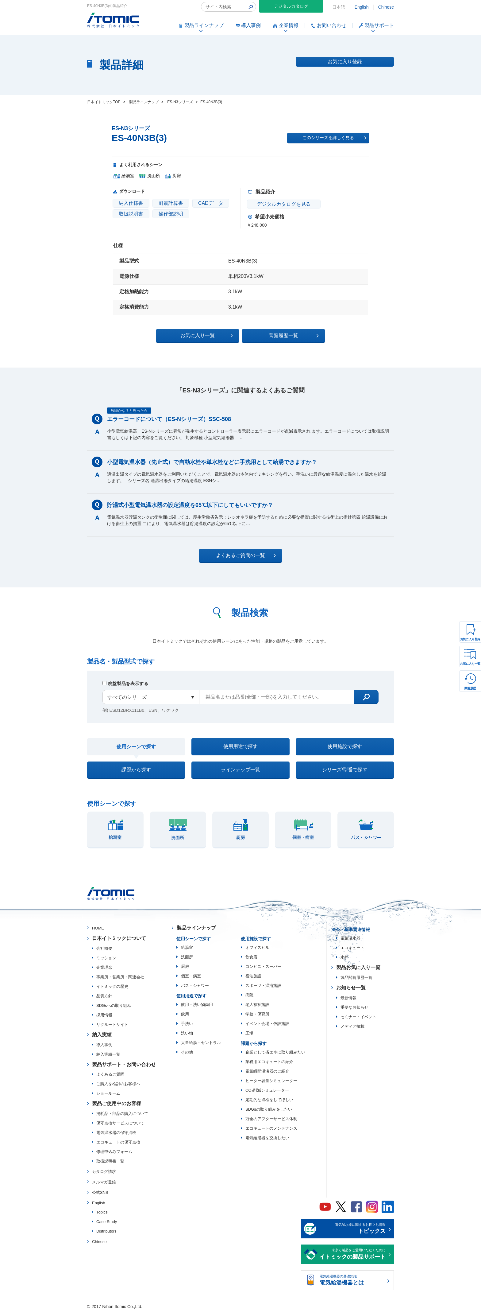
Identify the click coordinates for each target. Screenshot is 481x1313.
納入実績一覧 (108, 1054)
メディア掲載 (352, 1026)
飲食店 (251, 957)
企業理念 (104, 967)
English (362, 7)
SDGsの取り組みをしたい (268, 1109)
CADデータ (210, 203)
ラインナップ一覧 (240, 769)
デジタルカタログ (291, 6)
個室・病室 (191, 976)
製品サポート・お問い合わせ (124, 1064)
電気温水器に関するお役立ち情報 (352, 1229)
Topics (102, 1212)
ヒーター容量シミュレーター (271, 1080)
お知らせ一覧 (351, 987)
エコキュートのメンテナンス (271, 1128)
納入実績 (102, 1034)
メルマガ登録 (104, 1182)
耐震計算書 (171, 203)
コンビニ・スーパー (263, 966)
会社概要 (104, 948)
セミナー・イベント (358, 1017)
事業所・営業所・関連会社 (120, 977)
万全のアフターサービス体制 (271, 1118)
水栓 (344, 957)
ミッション (106, 958)
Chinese (386, 7)
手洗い (187, 1023)
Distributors (106, 1231)
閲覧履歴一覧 (294, 336)
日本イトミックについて (119, 938)
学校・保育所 (257, 1014)
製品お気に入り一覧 (358, 967)
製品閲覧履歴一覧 (356, 977)
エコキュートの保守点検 (118, 1142)
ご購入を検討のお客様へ (118, 1083)
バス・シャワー (195, 985)
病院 (249, 995)
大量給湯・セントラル (201, 1042)
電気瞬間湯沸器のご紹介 (267, 1071)
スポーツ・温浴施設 (263, 985)
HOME (98, 928)
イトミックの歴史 (112, 986)
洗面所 (187, 957)
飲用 (185, 1014)
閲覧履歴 (470, 688)
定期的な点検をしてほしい (269, 1099)
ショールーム (108, 1093)
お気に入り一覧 (470, 663)
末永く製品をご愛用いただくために (352, 1254)
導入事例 (104, 1044)
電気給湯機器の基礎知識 (352, 1280)
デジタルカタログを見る (284, 204)
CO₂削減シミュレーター (267, 1090)
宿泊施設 (253, 976)
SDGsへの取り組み (113, 1005)
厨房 (185, 966)
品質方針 (104, 996)
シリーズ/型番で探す (344, 769)
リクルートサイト (112, 1024)
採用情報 (104, 1015)
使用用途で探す (240, 746)
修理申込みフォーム (114, 1151)
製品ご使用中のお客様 (116, 1103)
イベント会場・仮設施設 (267, 1023)
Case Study (106, 1221)
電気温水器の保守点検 (116, 1132)
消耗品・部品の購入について (122, 1113)
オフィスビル (257, 947)
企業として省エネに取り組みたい (275, 1052)
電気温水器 (350, 938)
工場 (249, 1033)
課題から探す (136, 769)
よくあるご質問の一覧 (246, 555)
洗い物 (187, 1033)
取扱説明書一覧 (110, 1161)
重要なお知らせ (354, 1007)
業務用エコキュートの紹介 (269, 1061)
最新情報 (348, 997)
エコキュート (352, 947)
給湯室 (187, 947)
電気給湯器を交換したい (267, 1138)
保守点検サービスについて (120, 1123)
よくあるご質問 (110, 1074)
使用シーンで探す (136, 746)
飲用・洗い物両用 (197, 1004)
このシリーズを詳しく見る (334, 138)
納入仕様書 (131, 203)
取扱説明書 (131, 213)
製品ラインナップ (196, 927)
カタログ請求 (104, 1171)
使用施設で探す (345, 746)
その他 (187, 1052)
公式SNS (100, 1192)
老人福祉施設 (257, 1004)
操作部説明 (171, 213)
